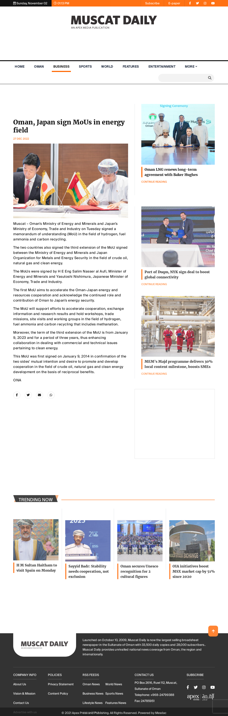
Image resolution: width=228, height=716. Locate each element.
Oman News (91, 704)
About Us (19, 704)
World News (113, 704)
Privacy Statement (61, 704)
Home (19, 67)
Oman (39, 67)
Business (61, 67)
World (107, 67)
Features (131, 67)
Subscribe (152, 3)
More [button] (189, 67)
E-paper (174, 3)
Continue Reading (154, 392)
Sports (85, 67)
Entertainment (162, 67)
